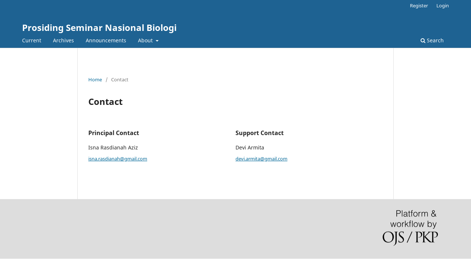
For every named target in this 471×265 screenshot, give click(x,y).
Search (432, 40)
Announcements (106, 40)
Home (95, 79)
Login (442, 5)
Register (419, 5)
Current (31, 40)
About (146, 40)
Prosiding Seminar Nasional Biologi (99, 27)
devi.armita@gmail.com (261, 158)
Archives (63, 40)
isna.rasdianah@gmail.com (117, 158)
